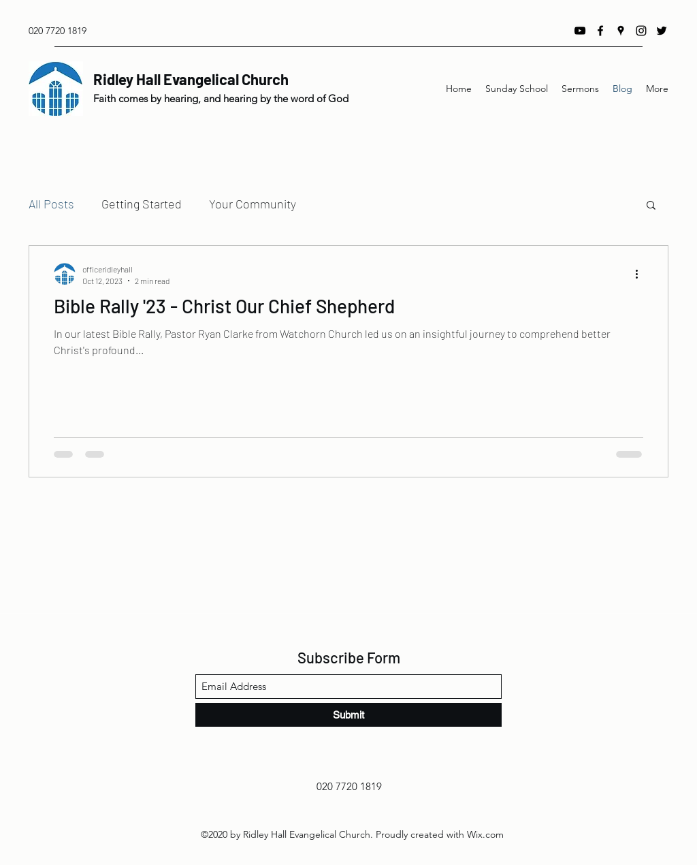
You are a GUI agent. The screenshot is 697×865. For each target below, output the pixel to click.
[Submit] (348, 715)
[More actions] (641, 274)
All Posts (51, 203)
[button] (651, 206)
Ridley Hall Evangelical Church (191, 79)
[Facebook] (600, 30)
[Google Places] (621, 30)
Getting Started (141, 203)
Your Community (252, 203)
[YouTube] (580, 30)
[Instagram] (641, 30)
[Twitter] (661, 30)
